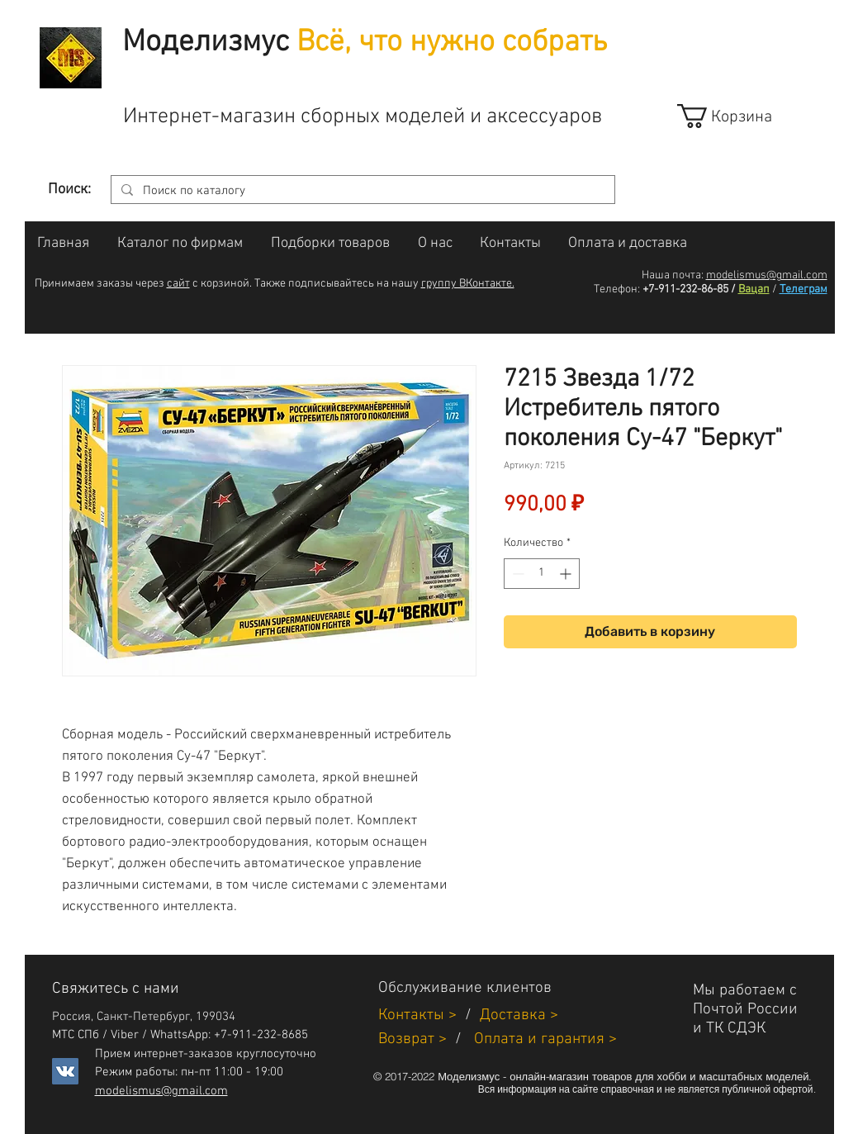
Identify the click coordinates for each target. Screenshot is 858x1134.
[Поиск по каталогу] (361, 191)
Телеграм (803, 289)
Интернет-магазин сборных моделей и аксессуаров (362, 117)
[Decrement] (516, 573)
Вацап (754, 289)
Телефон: (617, 289)
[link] (739, 116)
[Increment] (567, 573)
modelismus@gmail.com (766, 275)
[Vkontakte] (65, 1071)
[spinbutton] (542, 573)
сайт (178, 284)
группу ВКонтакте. (467, 284)
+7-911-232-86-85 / (689, 289)
